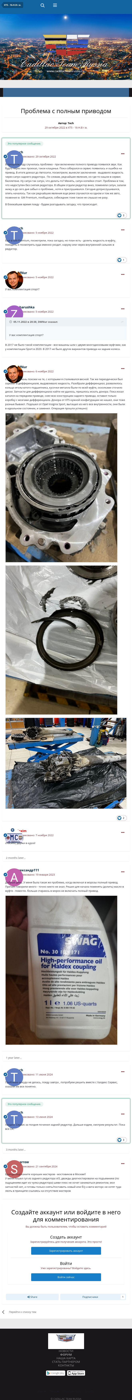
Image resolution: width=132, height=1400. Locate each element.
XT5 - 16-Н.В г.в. (77, 127)
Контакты (66, 1365)
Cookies (89, 1391)
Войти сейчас (66, 1277)
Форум (66, 1354)
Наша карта (66, 1358)
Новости (66, 1351)
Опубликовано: (36, 156)
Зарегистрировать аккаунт (66, 1251)
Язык (42, 1391)
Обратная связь (72, 1391)
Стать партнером (66, 1362)
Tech (71, 123)
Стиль (54, 1391)
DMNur (42, 322)
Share (32, 1297)
